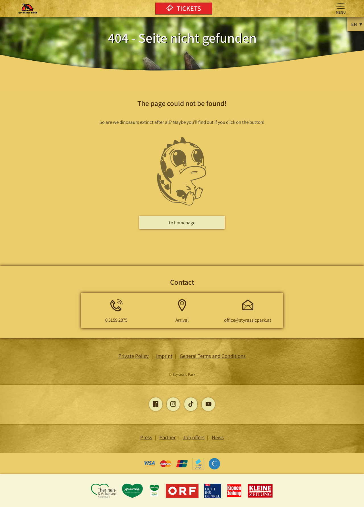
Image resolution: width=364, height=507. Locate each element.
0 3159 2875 (116, 320)
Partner (167, 437)
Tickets (183, 8)
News (218, 437)
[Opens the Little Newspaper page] (260, 497)
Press (146, 437)
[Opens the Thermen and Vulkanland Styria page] (103, 497)
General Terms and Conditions (213, 355)
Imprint (164, 355)
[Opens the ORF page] (183, 497)
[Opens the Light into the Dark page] (213, 497)
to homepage (182, 222)
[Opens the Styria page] (133, 497)
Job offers (193, 437)
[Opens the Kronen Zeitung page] (234, 497)
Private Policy (133, 355)
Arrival (182, 320)
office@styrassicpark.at (247, 320)
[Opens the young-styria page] (155, 497)
